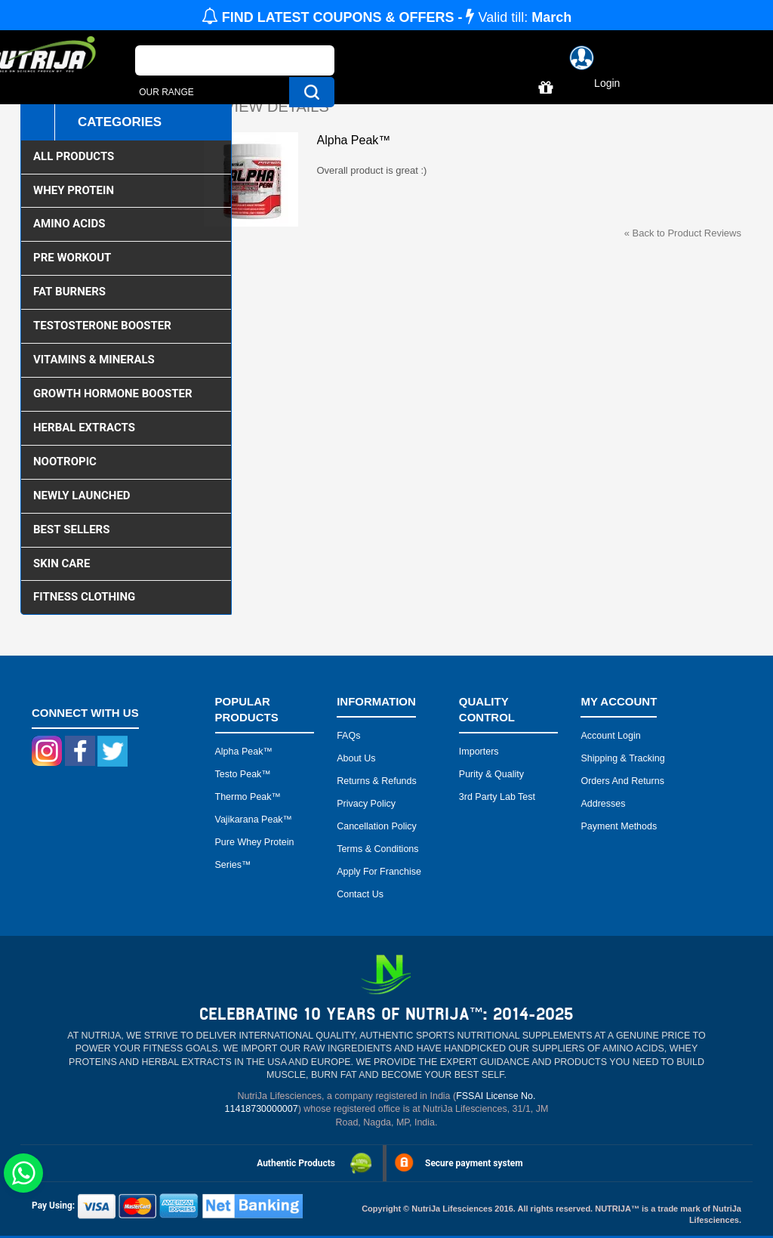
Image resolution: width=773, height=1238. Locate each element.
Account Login (610, 735)
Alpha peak (239, 751)
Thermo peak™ (248, 797)
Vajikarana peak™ (254, 819)
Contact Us (360, 894)
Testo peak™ (243, 774)
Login (607, 83)
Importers (479, 751)
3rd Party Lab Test (497, 797)
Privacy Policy (366, 803)
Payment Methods (619, 826)
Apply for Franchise (379, 871)
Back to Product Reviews (682, 233)
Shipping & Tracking (622, 758)
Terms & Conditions (377, 849)
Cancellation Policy (377, 826)
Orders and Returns (622, 781)
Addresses (603, 803)
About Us (356, 758)
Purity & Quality (491, 774)
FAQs (348, 735)
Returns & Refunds (377, 781)
